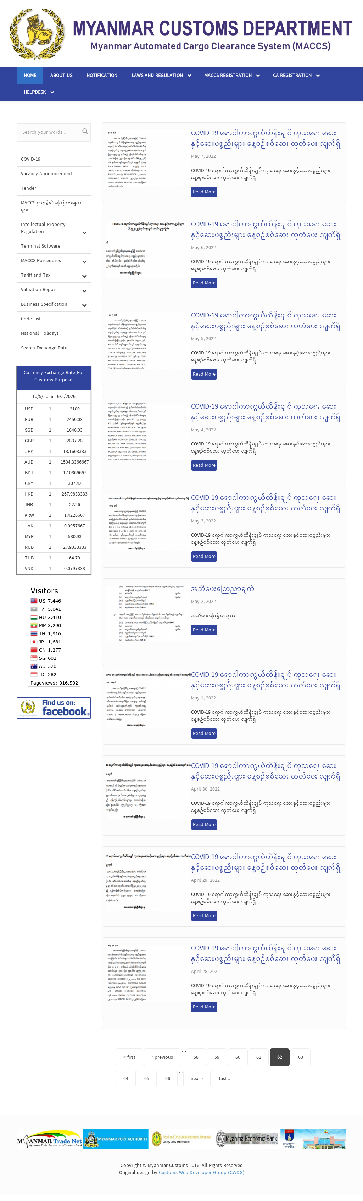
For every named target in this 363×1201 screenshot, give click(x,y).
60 (237, 1057)
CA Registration (292, 75)
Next (351, 1140)
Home (30, 75)
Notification (101, 75)
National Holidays (40, 333)
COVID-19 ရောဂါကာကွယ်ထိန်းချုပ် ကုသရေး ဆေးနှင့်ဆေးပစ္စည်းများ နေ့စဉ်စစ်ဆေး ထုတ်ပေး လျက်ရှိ (266, 138)
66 (167, 1078)
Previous (11, 1140)
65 (146, 1078)
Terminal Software (40, 246)
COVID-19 (30, 159)
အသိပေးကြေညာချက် (223, 589)
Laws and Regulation (157, 75)
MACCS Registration (228, 75)
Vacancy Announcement (46, 174)
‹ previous (162, 1057)
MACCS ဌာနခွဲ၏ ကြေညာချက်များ (51, 206)
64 (125, 1078)
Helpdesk (35, 92)
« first (129, 1057)
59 (216, 1057)
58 (196, 1057)
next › (197, 1078)
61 (258, 1057)
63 (300, 1057)
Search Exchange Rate (44, 348)
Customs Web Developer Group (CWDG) (201, 1172)
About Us (61, 75)
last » (225, 1078)
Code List (31, 319)
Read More (204, 192)
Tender (28, 188)
